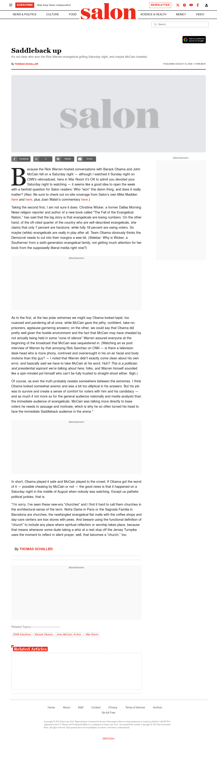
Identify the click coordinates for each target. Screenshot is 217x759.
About (66, 707)
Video (200, 14)
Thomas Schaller (26, 64)
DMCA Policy (108, 739)
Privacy (112, 707)
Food (73, 14)
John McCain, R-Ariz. (69, 634)
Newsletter (160, 5)
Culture (52, 14)
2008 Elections (22, 634)
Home (51, 707)
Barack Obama (43, 634)
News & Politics (24, 14)
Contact (95, 707)
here (14, 199)
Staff (80, 707)
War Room (92, 634)
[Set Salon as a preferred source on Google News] (194, 39)
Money (181, 14)
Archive (157, 707)
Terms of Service (135, 707)
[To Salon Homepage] (108, 11)
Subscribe (25, 5)
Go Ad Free (108, 713)
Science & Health (153, 14)
